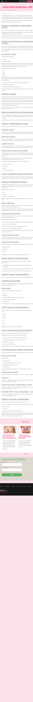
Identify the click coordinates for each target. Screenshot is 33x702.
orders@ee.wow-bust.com (3, 491)
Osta (11, 475)
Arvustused (13, 486)
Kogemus (1, 486)
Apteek (25, 486)
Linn (17, 486)
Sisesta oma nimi (4, 462)
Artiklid (21, 486)
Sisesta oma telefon (5, 467)
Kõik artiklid (26, 453)
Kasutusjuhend (7, 486)
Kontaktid (29, 486)
